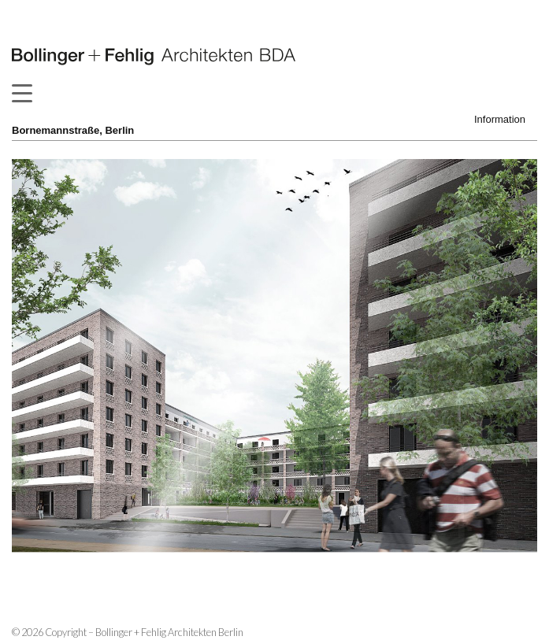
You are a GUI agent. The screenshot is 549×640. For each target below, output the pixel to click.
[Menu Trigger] (21, 93)
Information (499, 119)
